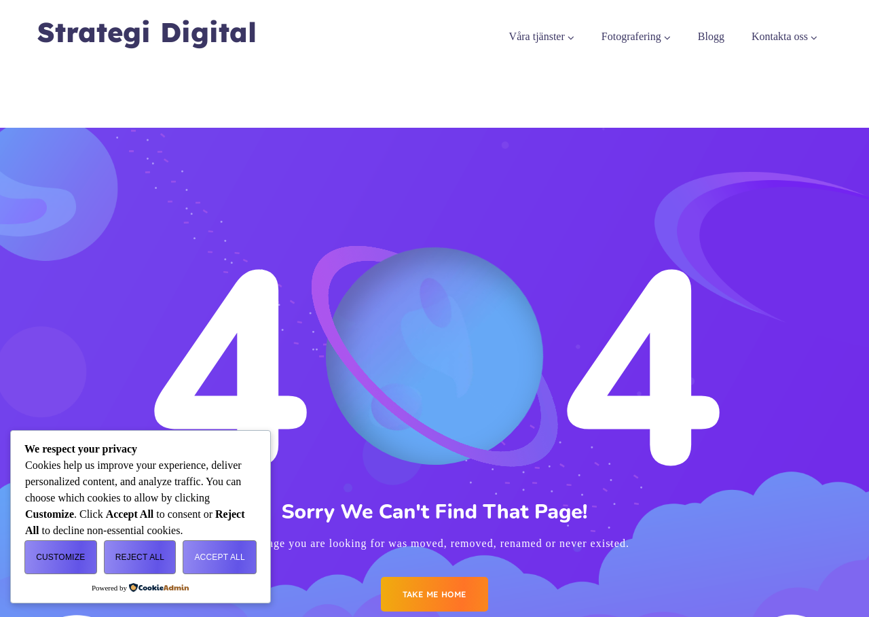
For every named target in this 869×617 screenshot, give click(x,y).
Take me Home (434, 594)
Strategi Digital (147, 32)
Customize (60, 557)
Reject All (139, 557)
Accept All (219, 557)
